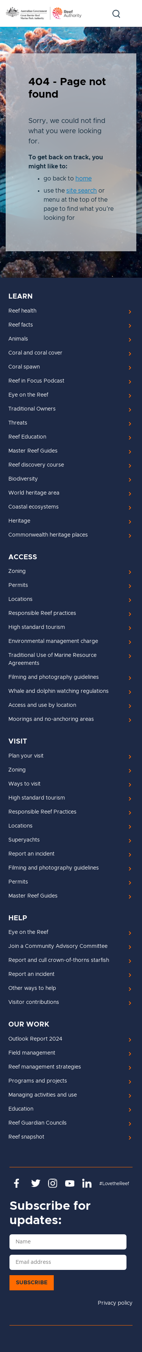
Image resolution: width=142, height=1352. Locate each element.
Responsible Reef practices (42, 613)
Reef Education (27, 437)
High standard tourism (36, 627)
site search (81, 191)
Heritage (19, 521)
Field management (31, 1053)
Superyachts (24, 840)
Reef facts (20, 325)
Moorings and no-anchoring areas (51, 719)
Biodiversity (23, 479)
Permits (18, 585)
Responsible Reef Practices (42, 812)
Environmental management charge (53, 641)
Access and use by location (42, 705)
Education (20, 1109)
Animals (18, 339)
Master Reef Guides (33, 451)
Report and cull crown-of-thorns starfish (58, 960)
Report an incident (31, 854)
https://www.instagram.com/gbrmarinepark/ (53, 1183)
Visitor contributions (33, 1002)
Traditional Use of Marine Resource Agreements (52, 659)
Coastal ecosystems (33, 507)
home (83, 179)
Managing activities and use (42, 1095)
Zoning (17, 571)
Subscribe (31, 1282)
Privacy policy (115, 1303)
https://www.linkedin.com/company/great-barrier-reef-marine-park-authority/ (87, 1183)
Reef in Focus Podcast (36, 381)
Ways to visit (24, 784)
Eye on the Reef (28, 395)
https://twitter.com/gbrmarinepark (36, 1183)
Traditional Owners (32, 409)
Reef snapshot (26, 1137)
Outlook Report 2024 (35, 1039)
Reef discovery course (36, 465)
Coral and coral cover (35, 353)
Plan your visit (26, 756)
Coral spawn (24, 367)
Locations (20, 599)
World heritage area (33, 493)
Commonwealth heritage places (48, 535)
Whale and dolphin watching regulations (58, 691)
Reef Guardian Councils (37, 1123)
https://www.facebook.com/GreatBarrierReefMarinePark (18, 1183)
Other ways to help (32, 988)
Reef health (22, 311)
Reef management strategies (44, 1067)
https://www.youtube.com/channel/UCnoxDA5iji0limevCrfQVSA (70, 1183)
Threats (17, 423)
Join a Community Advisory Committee (58, 946)
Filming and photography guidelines (53, 677)
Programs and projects (37, 1081)
